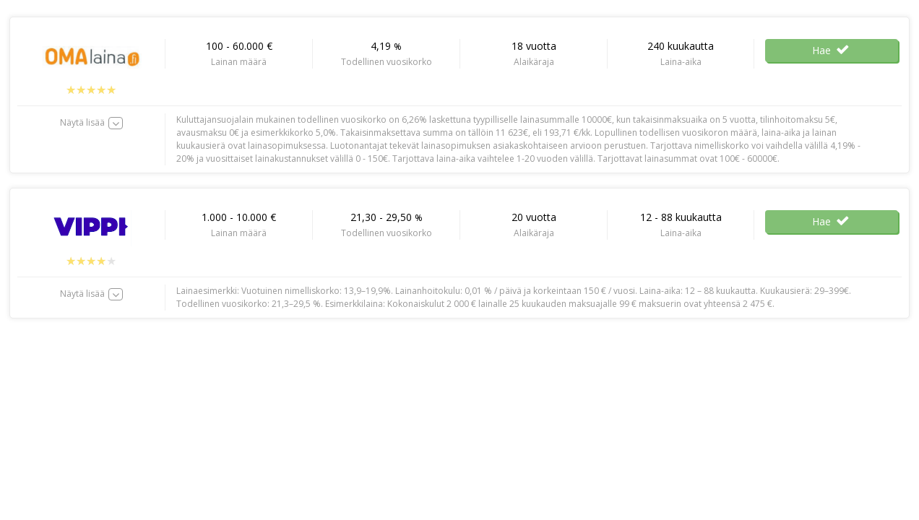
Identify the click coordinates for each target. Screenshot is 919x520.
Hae (831, 50)
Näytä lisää (82, 122)
